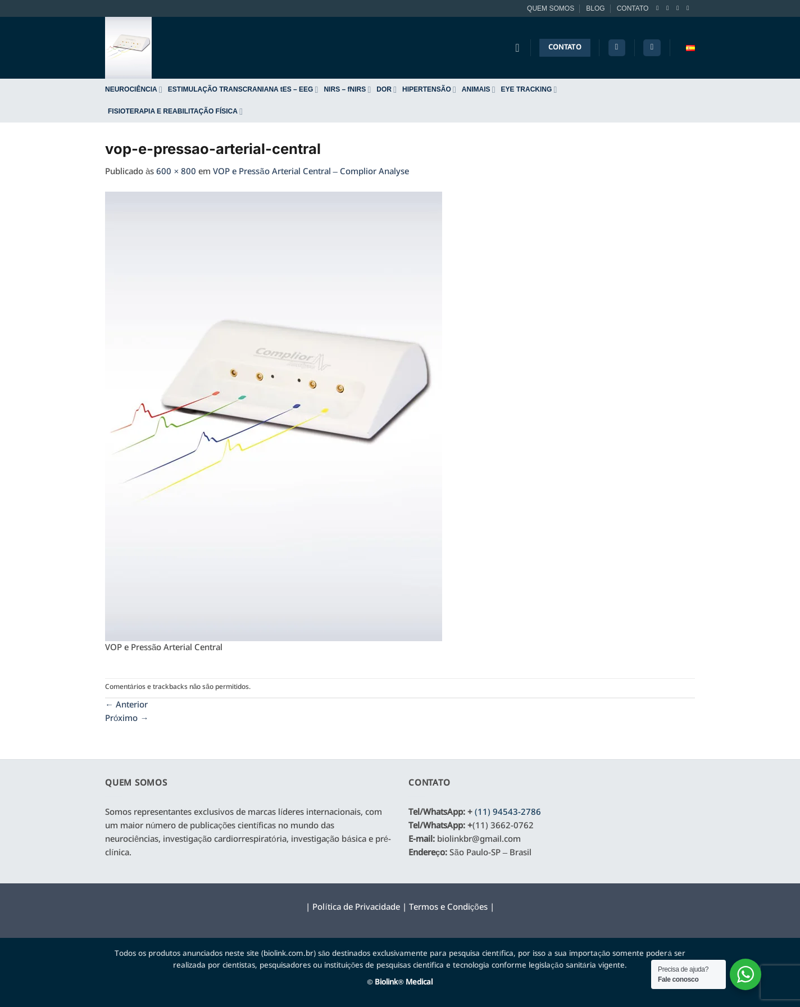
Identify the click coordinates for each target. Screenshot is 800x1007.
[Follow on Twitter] (679, 7)
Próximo (126, 718)
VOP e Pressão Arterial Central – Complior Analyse (311, 172)
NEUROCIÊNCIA (133, 89)
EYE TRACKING (529, 89)
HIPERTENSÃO (429, 89)
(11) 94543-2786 (508, 812)
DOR (386, 89)
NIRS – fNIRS (347, 89)
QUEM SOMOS (550, 8)
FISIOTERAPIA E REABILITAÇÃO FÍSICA (175, 111)
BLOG (595, 8)
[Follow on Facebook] (659, 7)
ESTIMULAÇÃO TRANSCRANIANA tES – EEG (243, 89)
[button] (651, 48)
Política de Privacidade (355, 907)
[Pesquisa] (616, 48)
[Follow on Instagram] (669, 7)
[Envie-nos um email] (690, 7)
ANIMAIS (479, 89)
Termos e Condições (448, 907)
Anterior (126, 705)
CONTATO (633, 8)
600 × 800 (176, 172)
